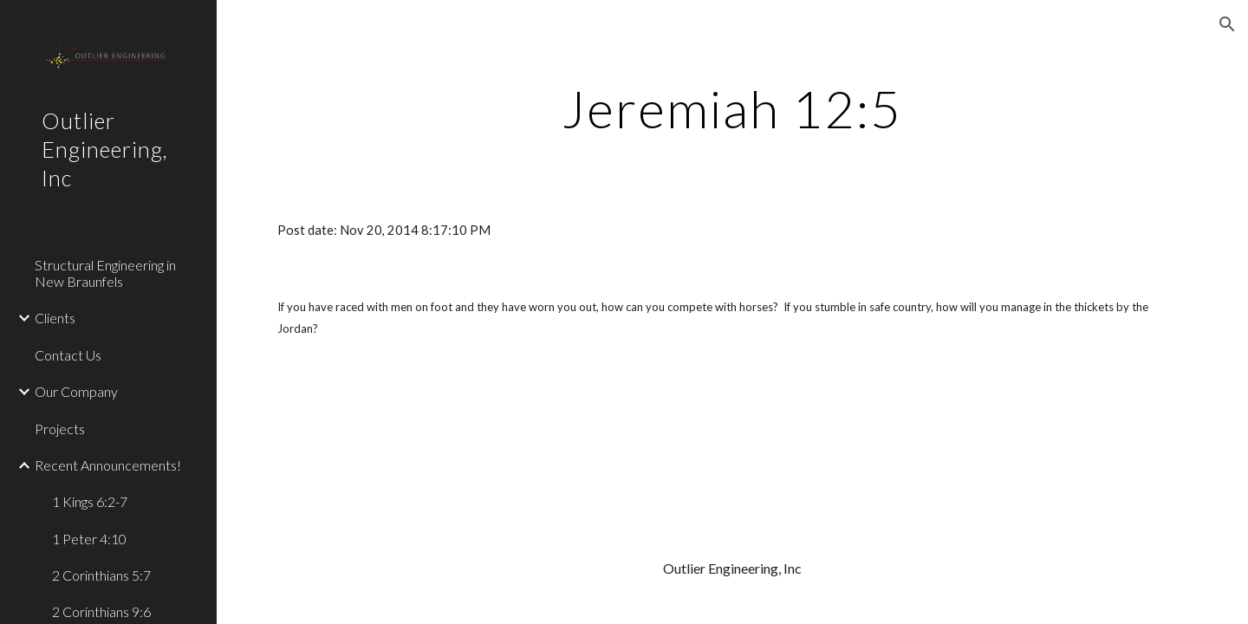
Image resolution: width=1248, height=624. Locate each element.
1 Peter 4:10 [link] (89, 538)
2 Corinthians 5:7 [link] (101, 575)
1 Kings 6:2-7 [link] (89, 501)
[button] (1227, 24)
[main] (732, 108)
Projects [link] (60, 428)
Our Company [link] (76, 391)
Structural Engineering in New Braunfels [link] (105, 273)
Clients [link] (55, 317)
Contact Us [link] (68, 355)
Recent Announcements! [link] (108, 465)
